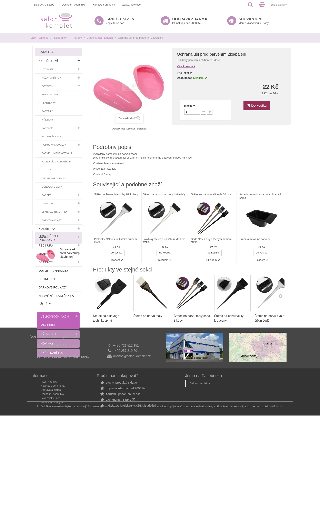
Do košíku (257, 105)
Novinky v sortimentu (53, 467)
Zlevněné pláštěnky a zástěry (56, 300)
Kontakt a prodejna (104, 4)
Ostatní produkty (53, 178)
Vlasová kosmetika (54, 212)
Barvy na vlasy (51, 220)
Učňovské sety (51, 186)
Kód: (180, 73)
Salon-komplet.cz (200, 464)
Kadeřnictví (61, 37)
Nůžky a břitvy (51, 77)
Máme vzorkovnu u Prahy (254, 21)
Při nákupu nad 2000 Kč (189, 21)
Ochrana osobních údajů (55, 487)
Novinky (47, 343)
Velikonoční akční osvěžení (55, 320)
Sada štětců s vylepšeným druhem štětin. (211, 240)
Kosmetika (47, 228)
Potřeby (77, 37)
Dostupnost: (185, 77)
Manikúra (46, 254)
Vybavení (47, 69)
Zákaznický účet (131, 4)
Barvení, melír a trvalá (100, 37)
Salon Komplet (39, 37)
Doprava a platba (44, 4)
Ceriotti (47, 203)
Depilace (46, 262)
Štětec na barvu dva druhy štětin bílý (164, 194)
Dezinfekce (48, 279)
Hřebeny (47, 119)
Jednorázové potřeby (56, 161)
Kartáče (47, 128)
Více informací (186, 66)
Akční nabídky (49, 463)
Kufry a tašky (50, 94)
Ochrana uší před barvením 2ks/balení (69, 388)
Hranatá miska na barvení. (254, 239)
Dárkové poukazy (53, 287)
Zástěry (47, 111)
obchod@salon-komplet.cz (132, 439)
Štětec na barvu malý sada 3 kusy (211, 194)
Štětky (46, 170)
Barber (46, 195)
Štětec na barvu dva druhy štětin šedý (116, 194)
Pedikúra (46, 245)
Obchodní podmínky (73, 4)
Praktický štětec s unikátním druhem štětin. (115, 240)
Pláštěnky (48, 102)
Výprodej (48, 334)
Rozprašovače (51, 136)
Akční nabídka (52, 353)
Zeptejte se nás (121, 21)
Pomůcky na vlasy (53, 144)
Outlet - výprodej (53, 270)
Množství (190, 105)
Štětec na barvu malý (147, 316)
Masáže (44, 237)
